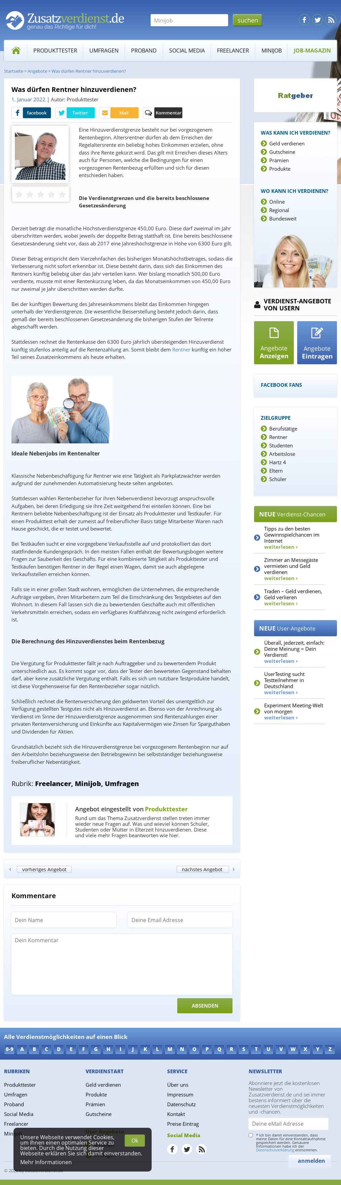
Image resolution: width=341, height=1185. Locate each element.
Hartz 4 (277, 462)
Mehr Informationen (46, 1162)
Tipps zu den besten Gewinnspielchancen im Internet (291, 538)
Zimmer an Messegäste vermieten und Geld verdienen (291, 569)
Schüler (277, 479)
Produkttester (55, 50)
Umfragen (104, 50)
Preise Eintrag (183, 1123)
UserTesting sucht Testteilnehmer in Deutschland (284, 683)
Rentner (278, 437)
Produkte (279, 168)
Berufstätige (283, 428)
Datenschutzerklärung (275, 1149)
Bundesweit (283, 218)
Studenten (281, 445)
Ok (134, 1140)
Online (277, 201)
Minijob (271, 50)
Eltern (276, 470)
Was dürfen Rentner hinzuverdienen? (89, 71)
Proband (144, 50)
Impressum (180, 1094)
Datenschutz (181, 1104)
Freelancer (233, 50)
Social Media (187, 50)
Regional (279, 210)
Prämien (279, 160)
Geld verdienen (287, 143)
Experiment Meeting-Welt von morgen (293, 711)
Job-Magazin (312, 50)
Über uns (177, 1084)
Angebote (37, 71)
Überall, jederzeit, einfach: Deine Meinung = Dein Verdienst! (294, 652)
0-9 (9, 1049)
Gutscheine (282, 151)
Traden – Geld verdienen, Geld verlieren (293, 597)
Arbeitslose (282, 453)
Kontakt (176, 1114)
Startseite (13, 71)
